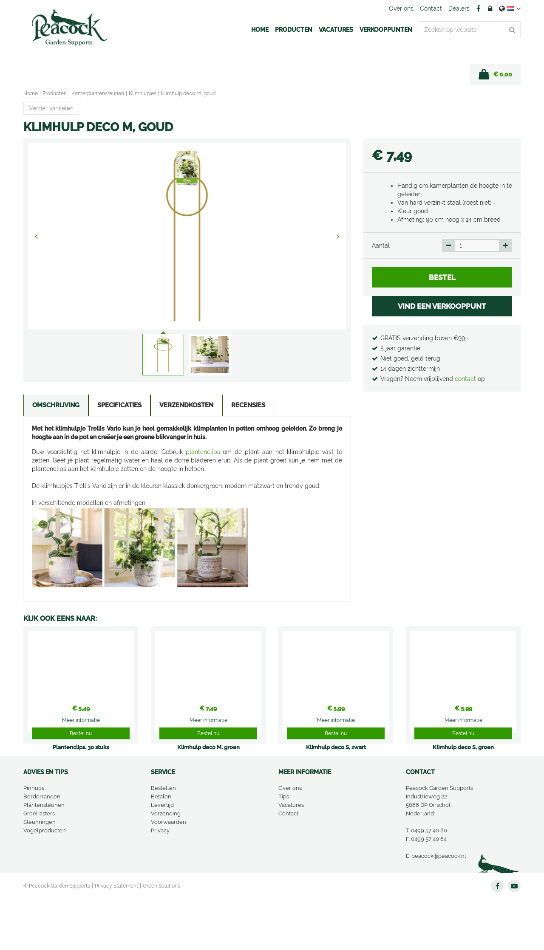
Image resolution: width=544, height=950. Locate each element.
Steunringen (39, 873)
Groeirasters (39, 865)
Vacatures (291, 856)
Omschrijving (55, 406)
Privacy (160, 882)
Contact (288, 865)
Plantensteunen (44, 856)
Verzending (166, 865)
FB (478, 8)
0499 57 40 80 (429, 882)
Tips (283, 848)
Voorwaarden (168, 873)
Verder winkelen (51, 108)
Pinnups (33, 839)
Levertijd (162, 856)
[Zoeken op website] (470, 29)
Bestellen (163, 839)
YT (514, 937)
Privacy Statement (116, 937)
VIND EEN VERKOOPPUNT (442, 306)
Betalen (161, 848)
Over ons (290, 839)
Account (490, 8)
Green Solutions (161, 937)
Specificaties (118, 406)
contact (466, 378)
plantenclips (203, 452)
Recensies (245, 406)
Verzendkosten (184, 406)
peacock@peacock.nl (438, 907)
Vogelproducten (44, 882)
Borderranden (41, 848)
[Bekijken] (495, 74)
